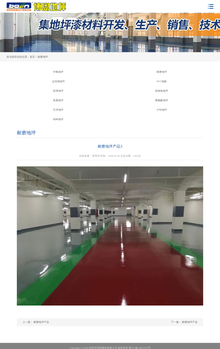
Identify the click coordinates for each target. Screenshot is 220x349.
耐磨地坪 (162, 72)
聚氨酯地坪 (161, 100)
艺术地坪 (58, 109)
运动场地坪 (58, 81)
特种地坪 (58, 119)
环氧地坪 (58, 72)
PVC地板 (162, 81)
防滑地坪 (58, 91)
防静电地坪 (161, 91)
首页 (32, 57)
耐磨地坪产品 (189, 322)
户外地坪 (162, 109)
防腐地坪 (58, 100)
